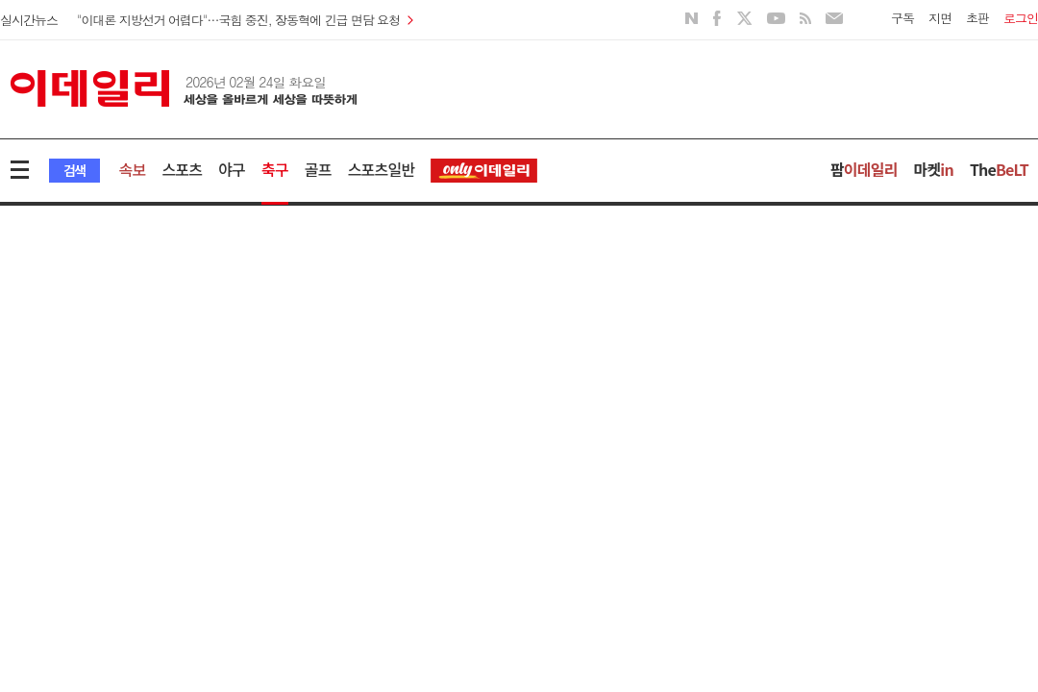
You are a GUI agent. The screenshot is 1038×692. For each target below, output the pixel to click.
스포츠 (181, 169)
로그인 (1020, 18)
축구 (274, 169)
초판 (977, 18)
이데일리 (184, 88)
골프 (318, 169)
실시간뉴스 (29, 20)
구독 (902, 18)
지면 (940, 18)
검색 (74, 170)
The (999, 169)
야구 (231, 169)
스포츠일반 (381, 169)
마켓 (933, 169)
